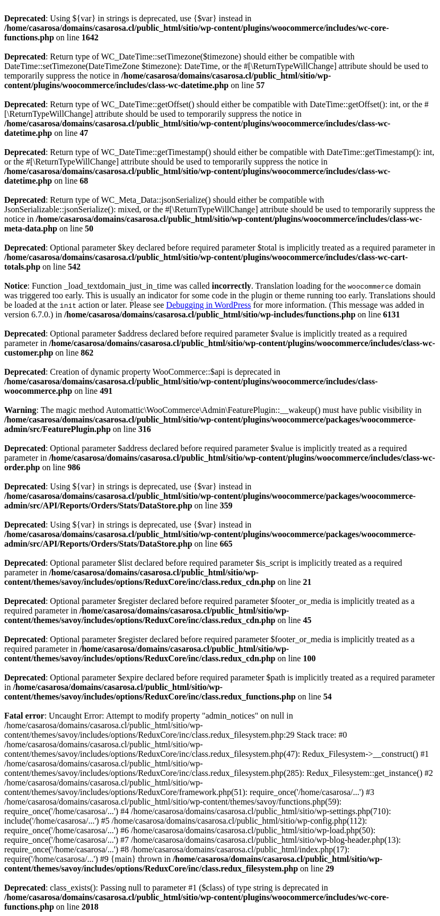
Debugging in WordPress (208, 304)
